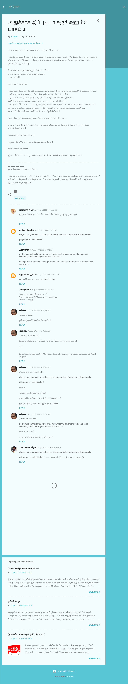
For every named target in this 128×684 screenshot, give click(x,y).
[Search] (124, 7)
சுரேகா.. (23, 310)
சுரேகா (14, 6)
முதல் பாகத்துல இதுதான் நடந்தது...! (25, 43)
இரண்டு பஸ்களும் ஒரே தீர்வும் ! (26, 634)
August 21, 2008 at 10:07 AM (39, 331)
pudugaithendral (26, 230)
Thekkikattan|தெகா (28, 447)
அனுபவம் (20, 198)
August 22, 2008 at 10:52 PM (49, 448)
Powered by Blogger (64, 671)
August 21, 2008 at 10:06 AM (39, 310)
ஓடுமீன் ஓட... (16, 601)
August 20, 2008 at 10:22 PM (43, 290)
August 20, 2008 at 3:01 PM (45, 230)
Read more (94, 592)
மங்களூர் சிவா (26, 210)
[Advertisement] (117, 56)
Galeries (70, 676)
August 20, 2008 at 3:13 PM (42, 250)
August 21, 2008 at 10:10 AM (39, 414)
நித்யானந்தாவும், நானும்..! (23, 568)
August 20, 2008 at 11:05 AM (46, 210)
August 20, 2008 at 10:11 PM (49, 275)
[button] (98, 21)
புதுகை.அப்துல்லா (28, 274)
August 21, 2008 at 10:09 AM (39, 367)
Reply (22, 224)
